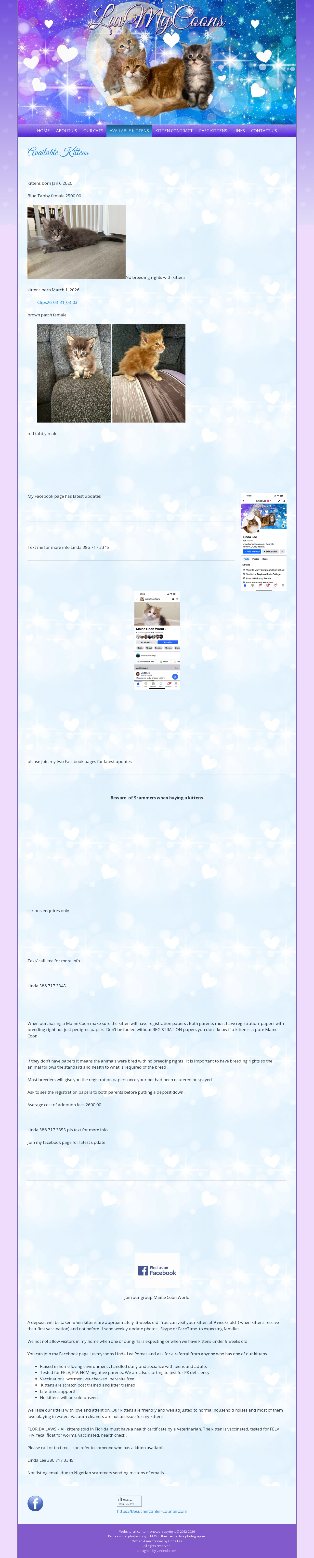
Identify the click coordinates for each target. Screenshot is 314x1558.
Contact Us (264, 130)
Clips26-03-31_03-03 (57, 302)
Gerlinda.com (167, 1550)
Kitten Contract (174, 130)
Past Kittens (213, 130)
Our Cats (93, 130)
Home (43, 130)
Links (239, 130)
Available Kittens (129, 130)
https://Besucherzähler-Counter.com (152, 1511)
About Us (66, 130)
